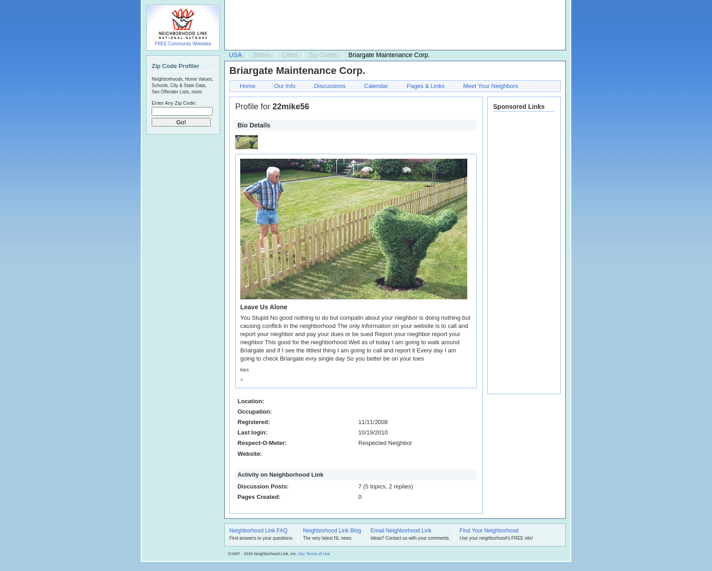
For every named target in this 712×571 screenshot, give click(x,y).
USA (235, 55)
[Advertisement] (392, 25)
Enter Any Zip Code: (174, 103)
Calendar (376, 86)
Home (248, 86)
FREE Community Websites (183, 43)
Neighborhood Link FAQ (258, 531)
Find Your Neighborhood (489, 531)
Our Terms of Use (314, 553)
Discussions (330, 86)
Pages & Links (426, 86)
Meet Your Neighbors (490, 86)
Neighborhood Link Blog (332, 531)
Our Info (285, 86)
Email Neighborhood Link (401, 531)
